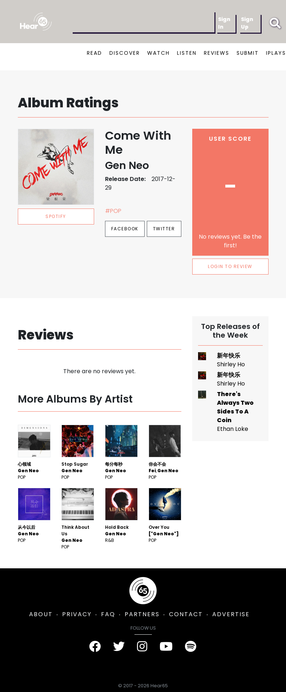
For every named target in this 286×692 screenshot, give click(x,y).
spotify (55, 216)
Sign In (224, 23)
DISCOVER (124, 53)
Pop (21, 477)
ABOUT (41, 614)
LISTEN (187, 53)
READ (94, 53)
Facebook (124, 229)
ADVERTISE (231, 614)
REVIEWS (216, 53)
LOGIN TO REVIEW (230, 266)
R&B (109, 540)
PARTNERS (142, 614)
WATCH (158, 53)
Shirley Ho (231, 364)
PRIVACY (77, 614)
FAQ (108, 614)
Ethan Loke (232, 429)
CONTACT (186, 614)
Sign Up (247, 23)
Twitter (164, 229)
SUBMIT (248, 53)
